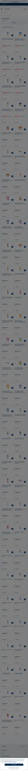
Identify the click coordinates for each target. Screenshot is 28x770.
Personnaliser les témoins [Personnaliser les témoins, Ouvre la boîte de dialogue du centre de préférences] (14, 767)
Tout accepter (14, 764)
